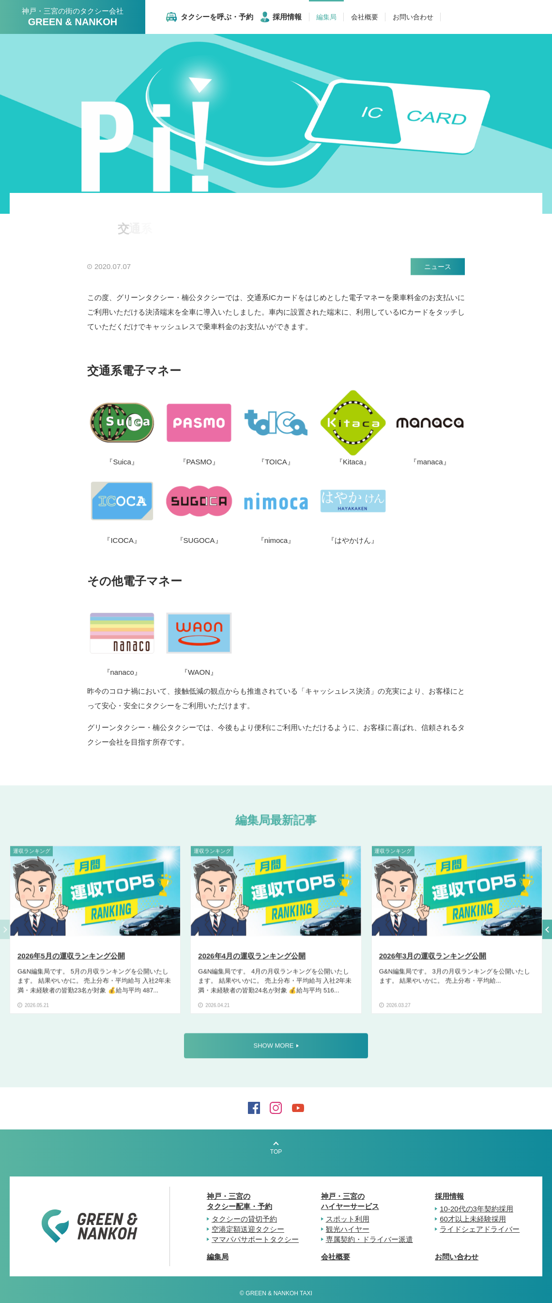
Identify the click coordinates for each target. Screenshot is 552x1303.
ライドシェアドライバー (480, 1229)
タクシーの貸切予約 (244, 1219)
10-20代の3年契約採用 (476, 1209)
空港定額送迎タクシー (248, 1229)
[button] (547, 932)
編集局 (218, 1257)
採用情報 (449, 1196)
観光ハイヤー (347, 1229)
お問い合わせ (456, 1257)
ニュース (437, 266)
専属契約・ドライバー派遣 (369, 1239)
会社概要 (335, 1257)
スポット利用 (347, 1219)
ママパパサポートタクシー (255, 1239)
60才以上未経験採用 (473, 1219)
